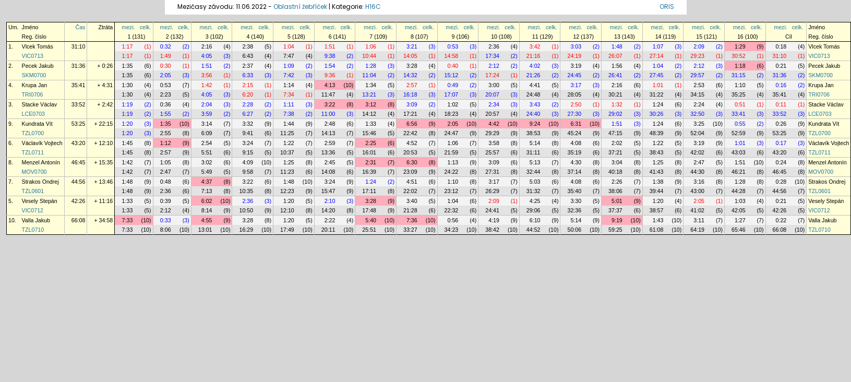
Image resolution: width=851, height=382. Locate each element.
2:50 (575, 104)
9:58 (247, 172)
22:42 (410, 133)
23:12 (452, 191)
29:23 (697, 56)
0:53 (453, 46)
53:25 (78, 124)
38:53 (533, 133)
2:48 (330, 124)
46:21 (739, 172)
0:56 (453, 220)
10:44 (369, 56)
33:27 (410, 229)
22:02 (410, 191)
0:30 (165, 66)
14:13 (328, 133)
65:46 (739, 229)
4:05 (206, 56)
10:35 (246, 191)
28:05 (574, 94)
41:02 (697, 210)
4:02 (535, 66)
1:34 (370, 85)
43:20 (78, 143)
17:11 (369, 191)
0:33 (165, 220)
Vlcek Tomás (37, 46)
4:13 (330, 85)
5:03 (535, 181)
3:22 (330, 104)
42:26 (78, 201)
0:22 (781, 220)
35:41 (78, 85)
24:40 (533, 114)
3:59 (206, 114)
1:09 (288, 66)
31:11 (533, 152)
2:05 (165, 75)
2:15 (247, 85)
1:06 (370, 46)
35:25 (739, 94)
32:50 (697, 114)
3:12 (370, 104)
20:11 (328, 229)
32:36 (574, 210)
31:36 (78, 66)
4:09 (247, 162)
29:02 (615, 114)
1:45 (127, 143)
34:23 (452, 229)
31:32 (533, 191)
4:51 (411, 181)
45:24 (574, 133)
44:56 (78, 181)
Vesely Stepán (39, 201)
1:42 (206, 85)
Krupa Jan (34, 85)
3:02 (206, 162)
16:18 (410, 94)
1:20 (127, 124)
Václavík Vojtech (42, 143)
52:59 (739, 133)
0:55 (740, 124)
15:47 (328, 191)
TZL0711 (33, 152)
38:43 (657, 152)
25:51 (369, 229)
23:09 (410, 172)
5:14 (535, 143)
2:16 (206, 46)
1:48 (617, 46)
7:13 (206, 191)
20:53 (410, 152)
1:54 (330, 66)
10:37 (287, 152)
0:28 (781, 181)
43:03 (739, 152)
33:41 (739, 114)
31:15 (739, 75)
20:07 (492, 94)
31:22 (657, 94)
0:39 (165, 201)
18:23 (452, 114)
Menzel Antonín (41, 162)
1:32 (617, 104)
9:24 (535, 124)
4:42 (493, 124)
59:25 (615, 229)
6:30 (411, 162)
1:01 (658, 85)
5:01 (617, 201)
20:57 (492, 114)
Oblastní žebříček (300, 6)
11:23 (287, 172)
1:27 (740, 220)
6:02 (206, 201)
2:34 (493, 104)
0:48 (165, 181)
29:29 (492, 133)
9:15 (247, 152)
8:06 (165, 229)
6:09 (206, 133)
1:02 (453, 104)
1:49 (165, 56)
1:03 (740, 201)
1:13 (453, 162)
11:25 (287, 133)
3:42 (535, 46)
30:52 (739, 56)
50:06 (574, 229)
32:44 (533, 172)
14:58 (452, 56)
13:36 (328, 152)
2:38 (247, 46)
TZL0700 (33, 133)
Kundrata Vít (37, 124)
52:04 (697, 133)
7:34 (288, 94)
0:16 (781, 85)
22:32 (452, 210)
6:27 (247, 114)
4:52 (411, 143)
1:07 (658, 46)
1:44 (288, 124)
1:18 (740, 66)
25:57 (492, 152)
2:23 (165, 94)
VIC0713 (32, 56)
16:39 (369, 172)
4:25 (535, 201)
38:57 (657, 210)
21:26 (533, 75)
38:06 (615, 191)
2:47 (698, 162)
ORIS (667, 6)
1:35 (127, 66)
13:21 (369, 94)
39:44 (657, 191)
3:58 (493, 143)
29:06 (533, 210)
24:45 (574, 75)
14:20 (328, 210)
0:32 (165, 46)
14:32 (410, 75)
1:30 (127, 85)
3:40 (411, 201)
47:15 (615, 133)
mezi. (128, 27)
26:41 (615, 75)
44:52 (533, 229)
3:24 (247, 143)
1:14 (288, 85)
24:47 (452, 133)
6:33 (247, 75)
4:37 (206, 181)
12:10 (287, 210)
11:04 (369, 75)
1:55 (165, 114)
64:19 (697, 229)
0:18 (781, 46)
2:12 (493, 66)
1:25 (288, 162)
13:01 (205, 229)
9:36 (330, 75)
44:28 (739, 191)
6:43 (247, 56)
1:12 (165, 143)
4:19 (493, 220)
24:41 (492, 210)
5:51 (206, 152)
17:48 (369, 210)
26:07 (615, 56)
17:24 (492, 75)
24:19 (574, 56)
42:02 (697, 152)
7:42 (288, 75)
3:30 (575, 201)
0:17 (781, 143)
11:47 (328, 94)
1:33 (370, 124)
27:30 (574, 114)
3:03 (575, 46)
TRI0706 (32, 94)
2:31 (370, 162)
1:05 (165, 162)
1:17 (127, 46)
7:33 (127, 220)
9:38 (330, 56)
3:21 (411, 46)
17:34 (492, 56)
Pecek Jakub (38, 66)
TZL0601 (33, 191)
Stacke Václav (39, 104)
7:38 (288, 114)
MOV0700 (34, 172)
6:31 (575, 124)
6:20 (247, 94)
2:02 (617, 143)
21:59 (452, 152)
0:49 (453, 85)
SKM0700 (34, 75)
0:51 (740, 104)
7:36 (411, 220)
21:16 (533, 56)
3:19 (575, 66)
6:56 (411, 124)
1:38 (658, 181)
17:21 (410, 114)
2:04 (206, 104)
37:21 (615, 152)
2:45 (330, 162)
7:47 (288, 56)
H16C (373, 6)
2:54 (206, 143)
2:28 (247, 104)
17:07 (452, 94)
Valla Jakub (36, 220)
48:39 (657, 133)
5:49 (206, 172)
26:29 (492, 191)
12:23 (287, 191)
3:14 (206, 124)
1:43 (658, 220)
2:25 (370, 143)
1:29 (740, 46)
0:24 (781, 162)
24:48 (533, 94)
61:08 (657, 229)
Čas (80, 27)
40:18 (615, 172)
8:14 (206, 210)
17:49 (287, 229)
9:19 (617, 220)
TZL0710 (33, 229)
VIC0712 (32, 210)
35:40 (574, 191)
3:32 (247, 124)
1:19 (127, 104)
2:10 (330, 201)
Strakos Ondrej (40, 181)
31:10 (78, 46)
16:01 (369, 152)
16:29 (246, 229)
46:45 (78, 162)
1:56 (617, 66)
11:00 (328, 114)
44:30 (697, 172)
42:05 (739, 210)
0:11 (781, 104)
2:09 (698, 46)
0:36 (165, 104)
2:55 (165, 133)
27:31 (492, 172)
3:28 (411, 66)
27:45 (657, 75)
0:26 (781, 124)
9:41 (247, 133)
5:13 (535, 162)
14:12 (369, 114)
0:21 (781, 66)
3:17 (575, 85)
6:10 (535, 220)
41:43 (657, 172)
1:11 (288, 104)
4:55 (206, 220)
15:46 (369, 133)
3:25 (698, 124)
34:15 (697, 94)
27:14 (657, 56)
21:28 (410, 210)
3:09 (411, 104)
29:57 (697, 75)
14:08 (328, 172)
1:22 (288, 143)
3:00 (493, 85)
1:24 (658, 104)
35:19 (574, 152)
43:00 (697, 191)
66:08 (78, 220)
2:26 (617, 181)
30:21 (615, 94)
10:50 (246, 210)
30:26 (657, 114)
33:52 (78, 104)
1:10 (740, 85)
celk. (145, 27)
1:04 (288, 46)
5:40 (370, 220)
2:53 (698, 85)
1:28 (370, 66)
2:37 (247, 66)
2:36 (493, 46)
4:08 (575, 143)
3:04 (617, 162)
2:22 (330, 220)
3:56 (206, 75)
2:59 (330, 143)
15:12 (452, 75)
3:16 (698, 181)
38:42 (492, 229)
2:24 (698, 104)
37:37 (615, 210)
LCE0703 (33, 114)
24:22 (452, 172)
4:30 (575, 162)
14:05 (410, 56)
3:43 (535, 104)
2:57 (411, 85)
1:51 (330, 46)
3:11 (698, 220)
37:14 (574, 172)
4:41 (535, 85)
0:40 (453, 66)
